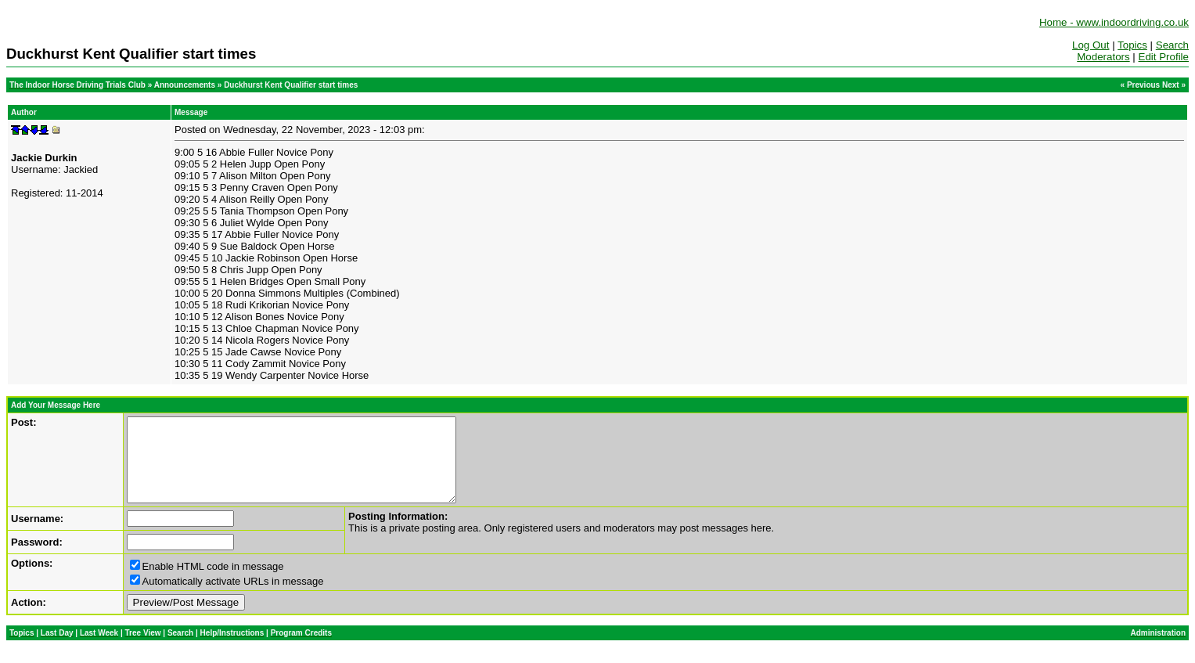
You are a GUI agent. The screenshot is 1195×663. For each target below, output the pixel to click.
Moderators (1103, 57)
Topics (1132, 45)
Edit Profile (1164, 57)
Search (1172, 45)
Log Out (1090, 45)
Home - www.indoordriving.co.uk (1114, 22)
